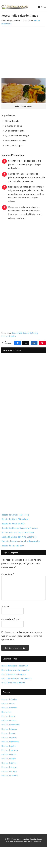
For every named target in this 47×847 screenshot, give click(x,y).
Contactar (37, 842)
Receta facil (17, 333)
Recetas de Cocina (30, 333)
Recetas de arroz (8, 716)
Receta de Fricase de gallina (13, 682)
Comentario (7, 574)
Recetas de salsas (8, 754)
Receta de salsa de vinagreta (13, 674)
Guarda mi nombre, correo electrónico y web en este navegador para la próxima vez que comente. (21, 636)
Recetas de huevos (9, 729)
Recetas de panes (8, 733)
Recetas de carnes (9, 707)
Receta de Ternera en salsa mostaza (16, 678)
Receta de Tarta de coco (12, 545)
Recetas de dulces (8, 720)
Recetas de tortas (9, 767)
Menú (43, 7)
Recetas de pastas (9, 737)
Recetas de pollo (8, 336)
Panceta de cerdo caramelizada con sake (20, 541)
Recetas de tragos (9, 771)
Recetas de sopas (8, 758)
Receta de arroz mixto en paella (15, 670)
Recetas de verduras (9, 775)
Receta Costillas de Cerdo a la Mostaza (19, 527)
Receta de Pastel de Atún (13, 523)
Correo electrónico (10, 619)
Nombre (6, 606)
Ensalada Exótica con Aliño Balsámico (19, 536)
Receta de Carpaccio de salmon (14, 665)
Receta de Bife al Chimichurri (14, 519)
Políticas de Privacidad (23, 842)
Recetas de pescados (10, 741)
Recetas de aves (8, 703)
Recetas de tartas (8, 763)
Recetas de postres (9, 750)
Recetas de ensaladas (10, 724)
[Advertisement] (23, 52)
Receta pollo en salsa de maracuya (17, 532)
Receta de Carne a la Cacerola (15, 514)
